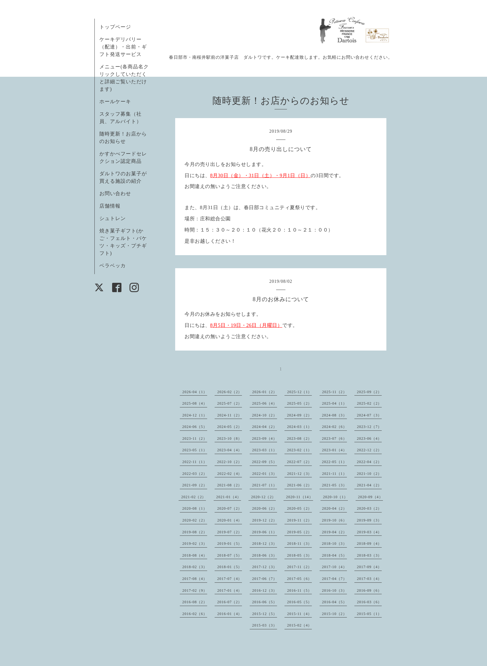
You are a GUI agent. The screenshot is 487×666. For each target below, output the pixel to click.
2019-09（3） (369, 520)
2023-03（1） (264, 450)
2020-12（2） (263, 497)
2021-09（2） (194, 485)
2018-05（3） (299, 555)
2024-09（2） (299, 415)
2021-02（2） (193, 497)
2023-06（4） (369, 438)
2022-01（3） (264, 473)
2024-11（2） (229, 415)
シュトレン (112, 218)
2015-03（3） (264, 625)
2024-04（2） (264, 427)
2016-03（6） (369, 602)
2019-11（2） (299, 520)
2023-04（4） (229, 450)
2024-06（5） (194, 427)
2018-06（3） (264, 555)
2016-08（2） (194, 602)
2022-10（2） (229, 462)
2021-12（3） (299, 473)
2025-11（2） (334, 392)
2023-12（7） (369, 427)
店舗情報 (110, 206)
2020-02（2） (194, 520)
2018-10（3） (334, 543)
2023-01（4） (334, 450)
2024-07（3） (369, 415)
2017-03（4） (369, 578)
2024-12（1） (194, 415)
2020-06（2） (264, 508)
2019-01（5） (229, 543)
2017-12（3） (264, 567)
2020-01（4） (229, 520)
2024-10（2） (264, 415)
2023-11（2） (194, 438)
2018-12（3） (264, 543)
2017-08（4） (194, 578)
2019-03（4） (369, 532)
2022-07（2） (299, 462)
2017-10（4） (334, 567)
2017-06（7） (264, 578)
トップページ (115, 27)
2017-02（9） (194, 590)
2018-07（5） (229, 555)
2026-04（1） (194, 392)
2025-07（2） (229, 403)
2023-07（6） (334, 438)
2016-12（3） (264, 590)
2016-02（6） (194, 614)
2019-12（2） (264, 520)
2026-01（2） (264, 392)
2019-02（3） (194, 543)
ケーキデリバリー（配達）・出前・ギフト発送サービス (123, 47)
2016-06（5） (264, 602)
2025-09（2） (369, 392)
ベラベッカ (112, 265)
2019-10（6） (334, 520)
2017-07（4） (229, 578)
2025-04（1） (334, 403)
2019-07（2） (229, 532)
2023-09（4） (264, 438)
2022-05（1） (334, 462)
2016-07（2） (229, 602)
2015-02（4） (299, 625)
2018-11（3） (299, 543)
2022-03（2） (194, 473)
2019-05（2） (299, 532)
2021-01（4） (228, 497)
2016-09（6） (369, 590)
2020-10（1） (335, 497)
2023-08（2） (299, 438)
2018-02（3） (194, 567)
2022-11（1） (194, 462)
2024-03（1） (299, 427)
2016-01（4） (229, 614)
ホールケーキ (115, 101)
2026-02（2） (229, 392)
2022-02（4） (229, 473)
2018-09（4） (369, 543)
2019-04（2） (334, 532)
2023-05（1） (194, 450)
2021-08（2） (229, 485)
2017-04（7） (334, 578)
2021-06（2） (299, 485)
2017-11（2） (299, 567)
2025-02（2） (369, 403)
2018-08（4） (194, 555)
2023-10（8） (229, 438)
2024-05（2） (229, 427)
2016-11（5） (299, 590)
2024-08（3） (334, 415)
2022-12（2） (369, 450)
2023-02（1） (299, 450)
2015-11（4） (299, 614)
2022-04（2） (369, 462)
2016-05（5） (299, 602)
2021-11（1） (334, 473)
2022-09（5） (264, 462)
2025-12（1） (299, 392)
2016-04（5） (334, 602)
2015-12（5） (264, 614)
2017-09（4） (369, 567)
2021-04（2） (369, 485)
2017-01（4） (229, 590)
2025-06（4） (264, 403)
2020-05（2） (299, 508)
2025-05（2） (299, 403)
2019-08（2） (194, 532)
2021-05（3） (334, 485)
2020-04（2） (334, 508)
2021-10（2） (369, 473)
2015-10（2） (334, 614)
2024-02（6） (334, 427)
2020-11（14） (299, 497)
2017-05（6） (299, 578)
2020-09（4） (370, 497)
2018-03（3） (369, 555)
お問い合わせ (115, 193)
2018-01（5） (229, 567)
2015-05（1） (369, 614)
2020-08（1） (194, 508)
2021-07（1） (264, 485)
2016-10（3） (334, 590)
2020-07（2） (229, 508)
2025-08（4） (194, 403)
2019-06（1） (264, 532)
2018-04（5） (334, 555)
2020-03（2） (369, 508)
